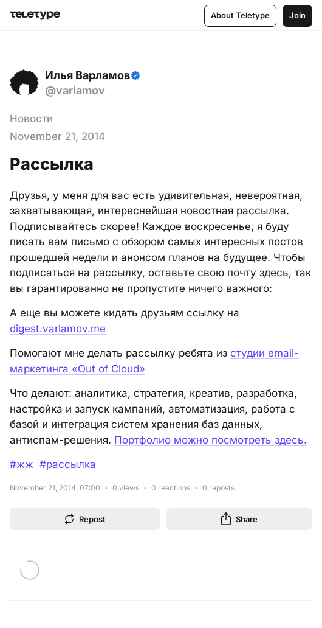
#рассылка (67, 464)
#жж (21, 464)
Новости (31, 119)
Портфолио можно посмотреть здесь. (210, 440)
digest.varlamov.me (58, 329)
